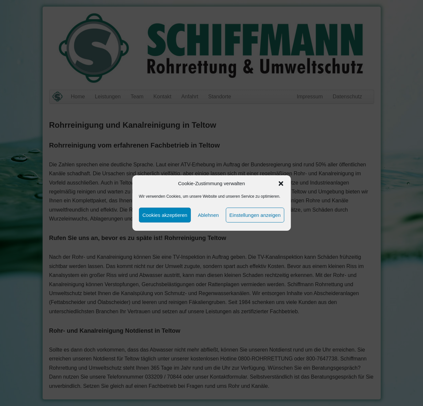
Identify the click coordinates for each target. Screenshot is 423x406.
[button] (281, 183)
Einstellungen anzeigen (255, 215)
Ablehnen (208, 215)
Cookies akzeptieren (164, 215)
